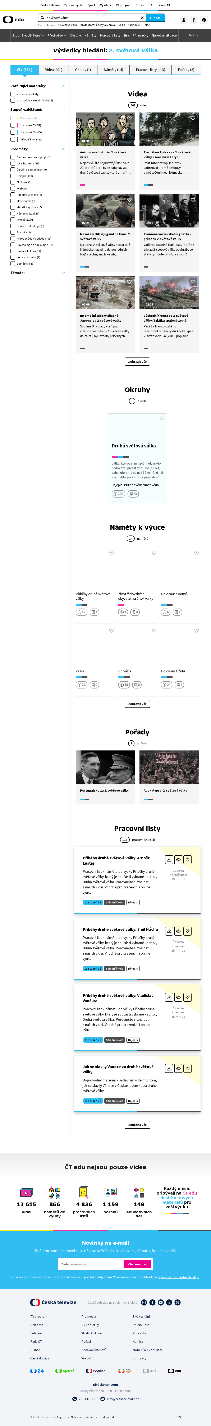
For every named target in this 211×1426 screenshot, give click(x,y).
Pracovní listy (110, 35)
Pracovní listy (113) (150, 69)
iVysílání (105, 5)
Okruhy (75, 35)
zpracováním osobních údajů (179, 1277)
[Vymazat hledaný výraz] (122, 17)
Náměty (90, 35)
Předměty (55, 35)
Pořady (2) (186, 69)
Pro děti (141, 5)
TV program (123, 5)
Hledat (135, 18)
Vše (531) (24, 69)
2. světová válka (88, 25)
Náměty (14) (113, 69)
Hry (126, 35)
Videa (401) (53, 69)
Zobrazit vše (137, 362)
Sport (91, 5)
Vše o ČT (164, 5)
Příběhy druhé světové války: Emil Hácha (120, 929)
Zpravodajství (73, 5)
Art (153, 5)
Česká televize (50, 5)
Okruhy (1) (83, 69)
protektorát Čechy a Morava (118, 25)
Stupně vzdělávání (26, 35)
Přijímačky (140, 35)
